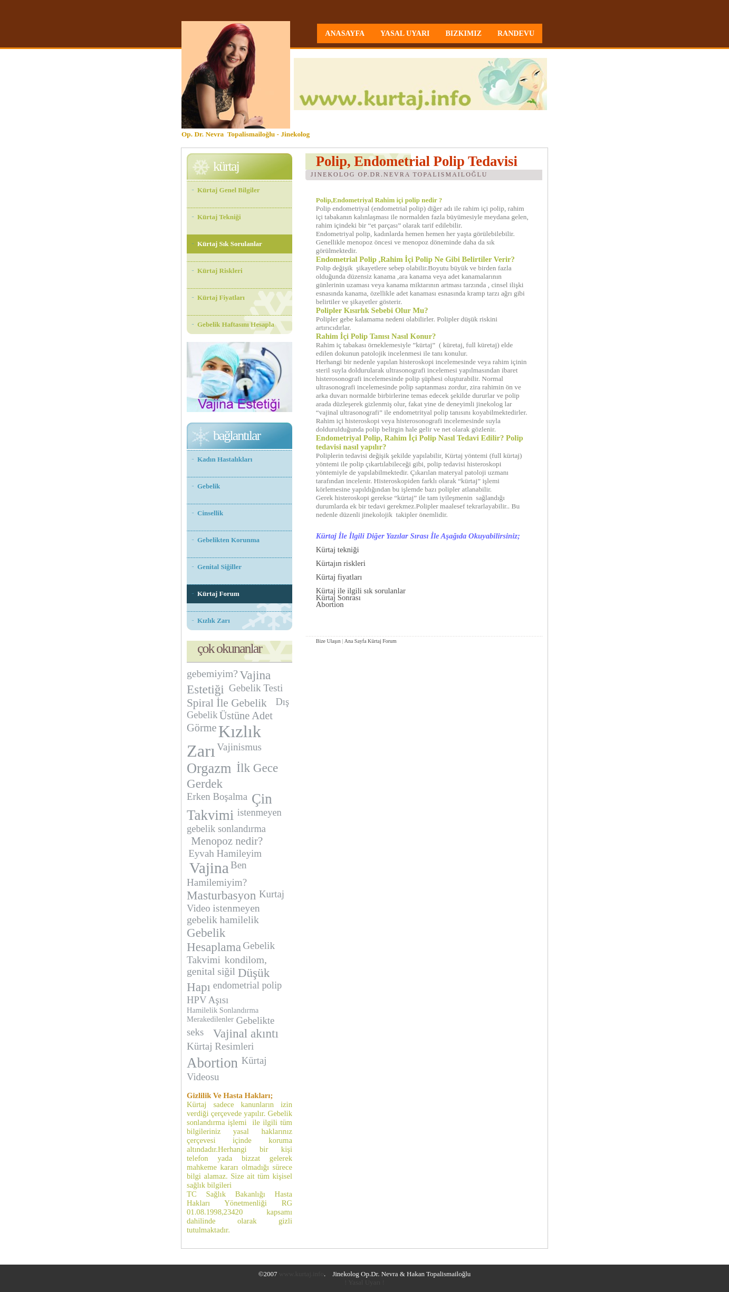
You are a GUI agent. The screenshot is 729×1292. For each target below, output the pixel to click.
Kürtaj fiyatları (339, 577)
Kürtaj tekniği (337, 549)
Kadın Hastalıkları (224, 459)
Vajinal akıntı (246, 1033)
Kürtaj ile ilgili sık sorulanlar (361, 590)
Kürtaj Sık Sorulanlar (229, 244)
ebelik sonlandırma (228, 829)
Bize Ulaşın (328, 641)
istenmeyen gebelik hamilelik (223, 914)
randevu (515, 33)
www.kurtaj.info (301, 1274)
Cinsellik (210, 513)
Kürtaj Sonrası (338, 597)
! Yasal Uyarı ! (364, 1282)
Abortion (330, 604)
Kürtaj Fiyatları (221, 297)
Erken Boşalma (218, 796)
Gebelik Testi (257, 687)
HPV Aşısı (207, 999)
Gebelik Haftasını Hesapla (235, 324)
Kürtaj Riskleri (220, 271)
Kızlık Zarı (213, 620)
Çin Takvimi (229, 807)
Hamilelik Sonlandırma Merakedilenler (222, 1014)
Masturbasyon (221, 895)
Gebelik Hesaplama (214, 940)
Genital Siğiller (219, 567)
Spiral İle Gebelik (228, 703)
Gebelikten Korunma (228, 540)
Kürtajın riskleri (341, 563)
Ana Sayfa (355, 641)
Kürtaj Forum (382, 641)
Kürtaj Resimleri (220, 1046)
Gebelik (208, 486)
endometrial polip (247, 985)
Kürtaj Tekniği (219, 217)
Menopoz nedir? (227, 841)
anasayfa (344, 33)
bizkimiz (464, 33)
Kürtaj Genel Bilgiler (228, 190)
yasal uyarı (405, 33)
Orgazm (211, 768)
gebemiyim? (212, 673)
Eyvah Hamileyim (225, 853)
